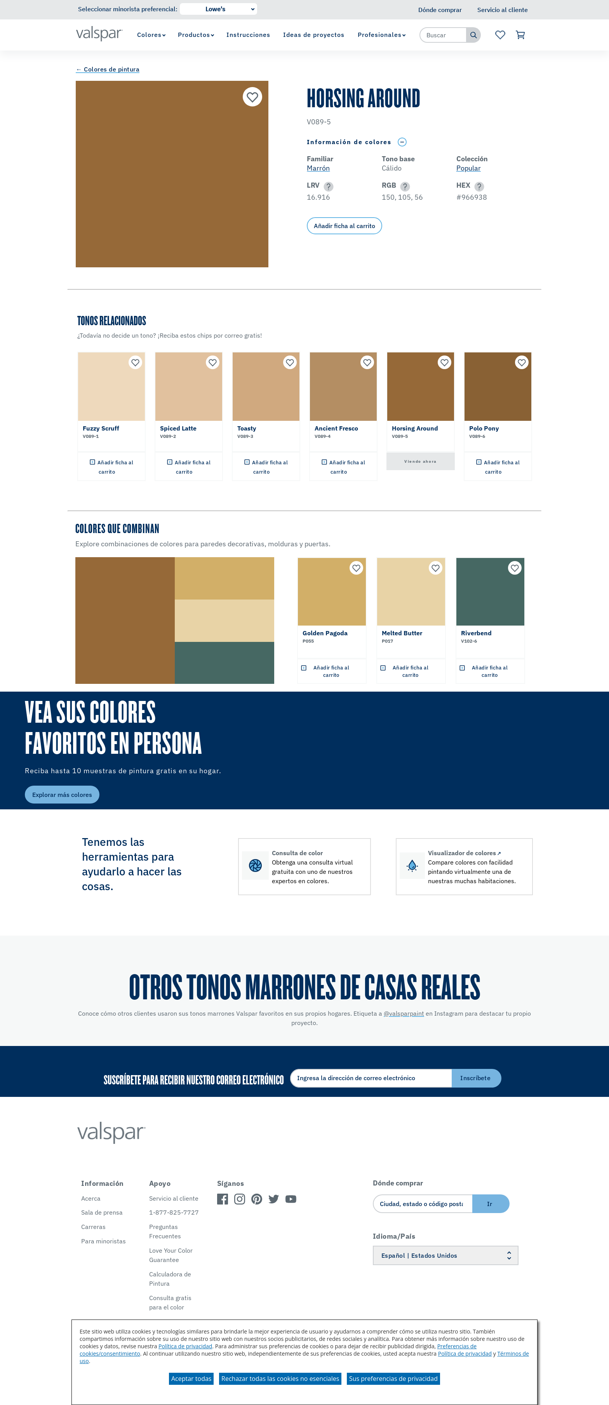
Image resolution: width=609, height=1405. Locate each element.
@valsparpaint (404, 1013)
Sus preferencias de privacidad (393, 1378)
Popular (468, 168)
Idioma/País (394, 1236)
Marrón (318, 168)
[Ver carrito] (520, 35)
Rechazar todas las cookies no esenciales (280, 1378)
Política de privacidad (185, 1346)
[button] (327, 187)
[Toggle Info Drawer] (402, 142)
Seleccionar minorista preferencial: (127, 9)
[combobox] (443, 35)
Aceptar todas (191, 1378)
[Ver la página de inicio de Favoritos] (500, 35)
